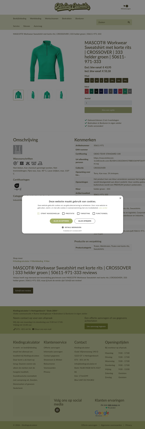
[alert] (72, 214)
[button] (72, 227)
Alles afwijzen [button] (84, 221)
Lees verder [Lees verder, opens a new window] (103, 208)
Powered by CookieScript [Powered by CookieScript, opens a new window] (72, 231)
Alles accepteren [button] (61, 221)
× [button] (120, 198)
